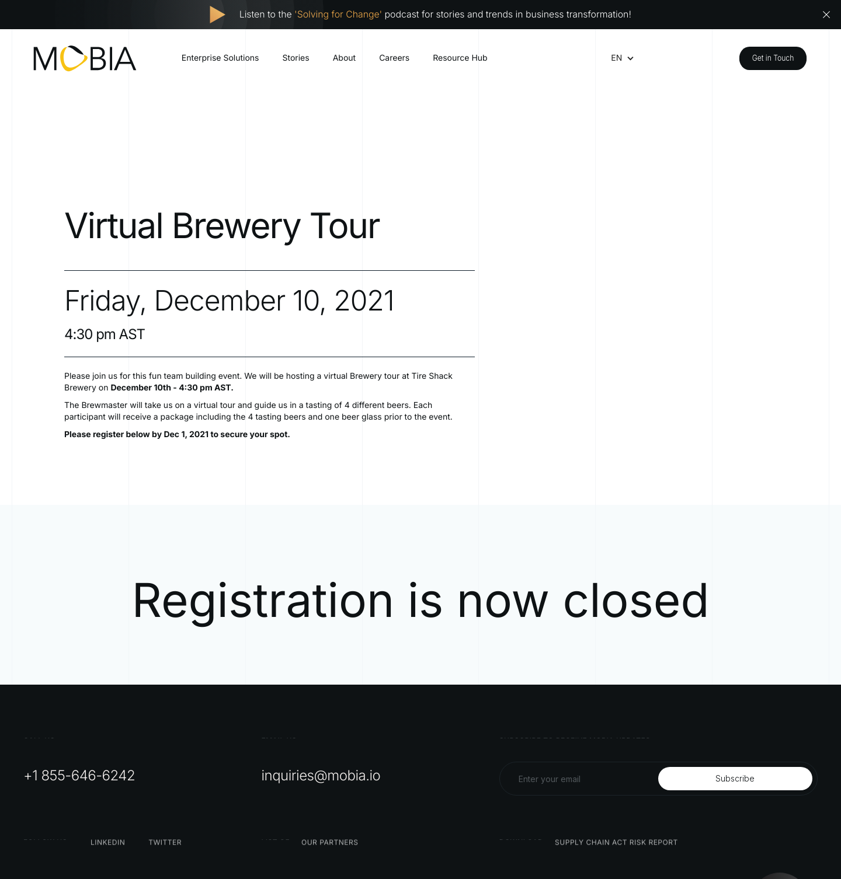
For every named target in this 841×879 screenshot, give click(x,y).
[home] (85, 58)
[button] (616, 58)
